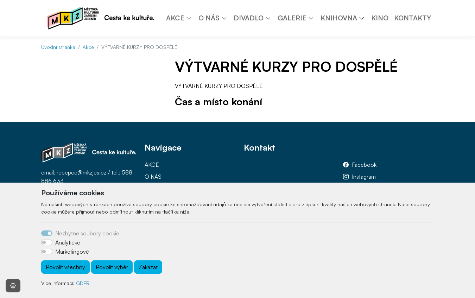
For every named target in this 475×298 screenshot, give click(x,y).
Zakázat (148, 267)
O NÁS (153, 176)
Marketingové (72, 251)
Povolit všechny (65, 267)
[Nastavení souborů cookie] (13, 285)
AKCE (152, 164)
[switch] (46, 242)
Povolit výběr (112, 267)
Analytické (67, 242)
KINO (379, 18)
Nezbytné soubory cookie (87, 233)
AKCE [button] (175, 18)
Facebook (364, 164)
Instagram (364, 176)
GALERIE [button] (292, 18)
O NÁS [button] (209, 18)
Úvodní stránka (58, 47)
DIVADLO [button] (249, 18)
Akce (88, 47)
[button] (191, 18)
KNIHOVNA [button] (339, 18)
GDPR (82, 283)
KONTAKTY (412, 18)
